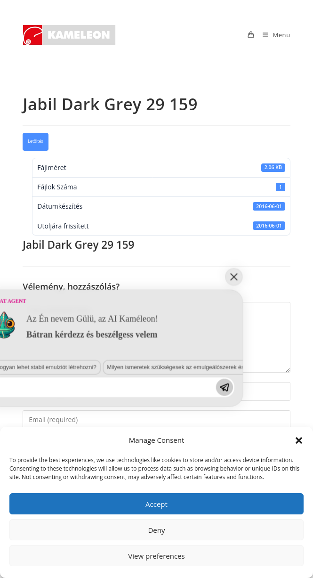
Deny (156, 530)
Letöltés (35, 141)
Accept (156, 504)
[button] (299, 440)
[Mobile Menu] (273, 35)
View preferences (156, 556)
